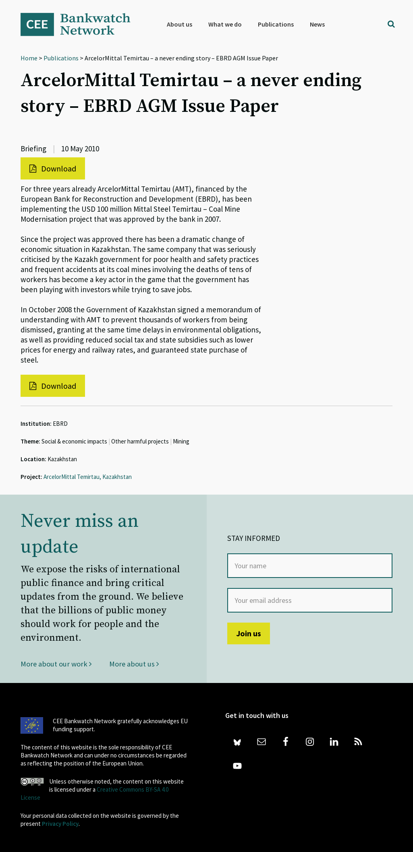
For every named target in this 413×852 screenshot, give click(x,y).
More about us (134, 663)
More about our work (57, 663)
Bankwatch (81, 24)
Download (52, 168)
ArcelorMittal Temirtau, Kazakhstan (88, 477)
